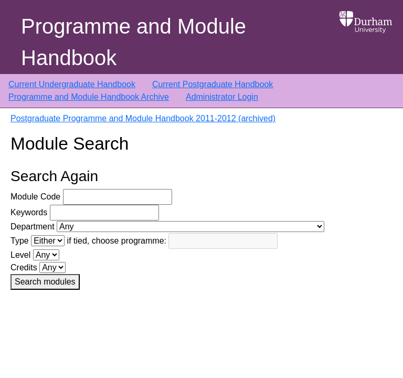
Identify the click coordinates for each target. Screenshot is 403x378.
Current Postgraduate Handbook (212, 84)
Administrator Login (222, 96)
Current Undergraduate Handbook (71, 84)
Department (32, 226)
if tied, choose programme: (116, 240)
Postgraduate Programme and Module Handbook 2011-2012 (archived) (142, 118)
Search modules (45, 281)
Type (19, 240)
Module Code (35, 196)
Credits (23, 267)
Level (20, 254)
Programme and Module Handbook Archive (88, 96)
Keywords (28, 212)
